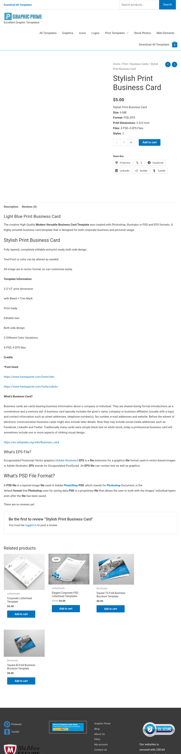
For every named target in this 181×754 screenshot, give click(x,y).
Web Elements (165, 33)
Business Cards (139, 64)
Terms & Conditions (106, 694)
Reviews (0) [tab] (29, 206)
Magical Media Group (160, 743)
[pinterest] (13, 658)
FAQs (97, 673)
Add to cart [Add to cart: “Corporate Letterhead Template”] (22, 614)
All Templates (48, 33)
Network (124, 743)
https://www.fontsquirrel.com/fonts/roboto (31, 386)
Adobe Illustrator (66, 460)
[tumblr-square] (12, 665)
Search (167, 4)
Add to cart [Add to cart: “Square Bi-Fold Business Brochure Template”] (155, 606)
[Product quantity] (124, 142)
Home (116, 64)
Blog (97, 662)
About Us (100, 668)
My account (101, 678)
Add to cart (150, 142)
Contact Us (101, 683)
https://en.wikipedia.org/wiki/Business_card (31, 442)
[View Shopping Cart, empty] (174, 44)
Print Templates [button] (115, 33)
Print (125, 64)
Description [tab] (11, 206)
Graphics (67, 33)
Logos (95, 33)
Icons (82, 33)
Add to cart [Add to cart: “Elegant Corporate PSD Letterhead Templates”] (66, 609)
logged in (31, 525)
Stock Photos (142, 33)
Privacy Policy (103, 689)
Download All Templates (19, 4)
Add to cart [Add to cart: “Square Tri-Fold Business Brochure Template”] (110, 609)
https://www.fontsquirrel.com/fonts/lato (29, 377)
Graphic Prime (103, 657)
